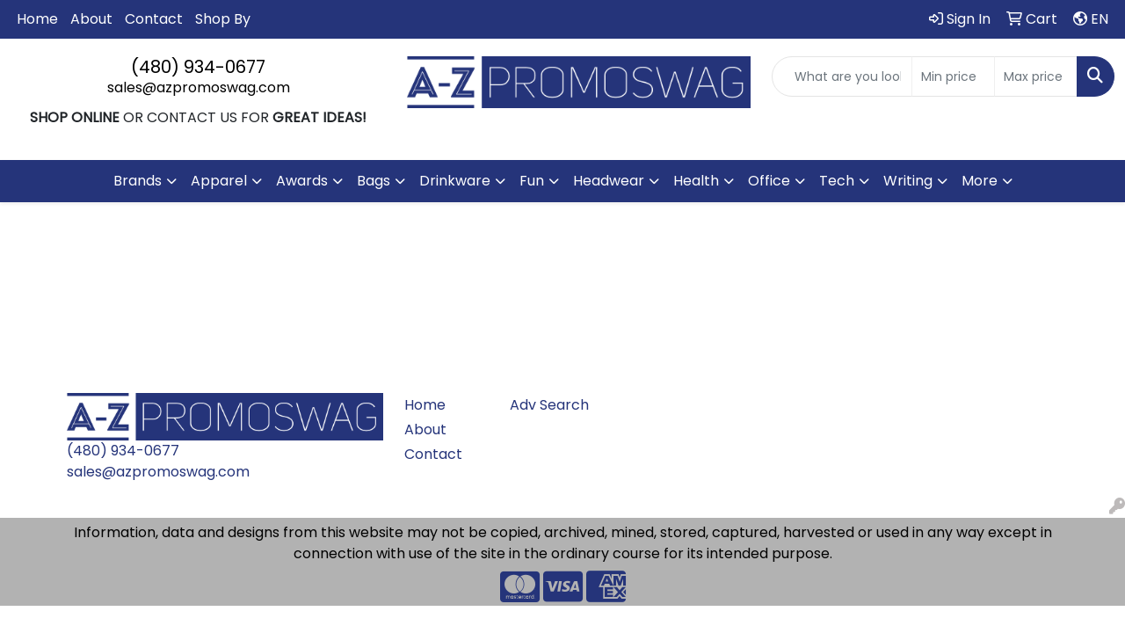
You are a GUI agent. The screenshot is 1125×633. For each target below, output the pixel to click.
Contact (154, 19)
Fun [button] (531, 181)
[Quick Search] (842, 76)
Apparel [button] (219, 181)
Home (37, 19)
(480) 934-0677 (198, 67)
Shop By (222, 19)
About (91, 19)
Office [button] (769, 181)
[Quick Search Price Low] (953, 76)
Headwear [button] (608, 181)
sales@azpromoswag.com (198, 87)
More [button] (980, 181)
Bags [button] (373, 181)
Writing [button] (908, 181)
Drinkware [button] (454, 181)
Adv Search (549, 405)
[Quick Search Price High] (1036, 76)
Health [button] (696, 181)
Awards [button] (302, 181)
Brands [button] (137, 181)
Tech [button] (836, 181)
